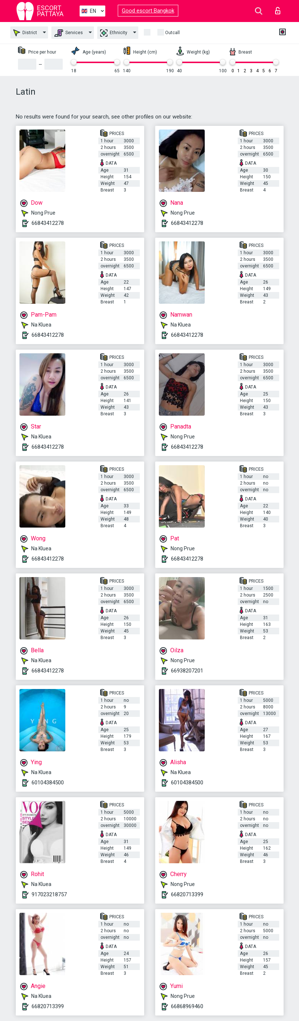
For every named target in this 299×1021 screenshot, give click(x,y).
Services (68, 33)
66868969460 (187, 1006)
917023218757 (49, 894)
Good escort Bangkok (148, 10)
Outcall (172, 32)
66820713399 (187, 894)
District (25, 32)
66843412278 (48, 223)
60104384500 (48, 782)
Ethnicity (113, 33)
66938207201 (187, 670)
